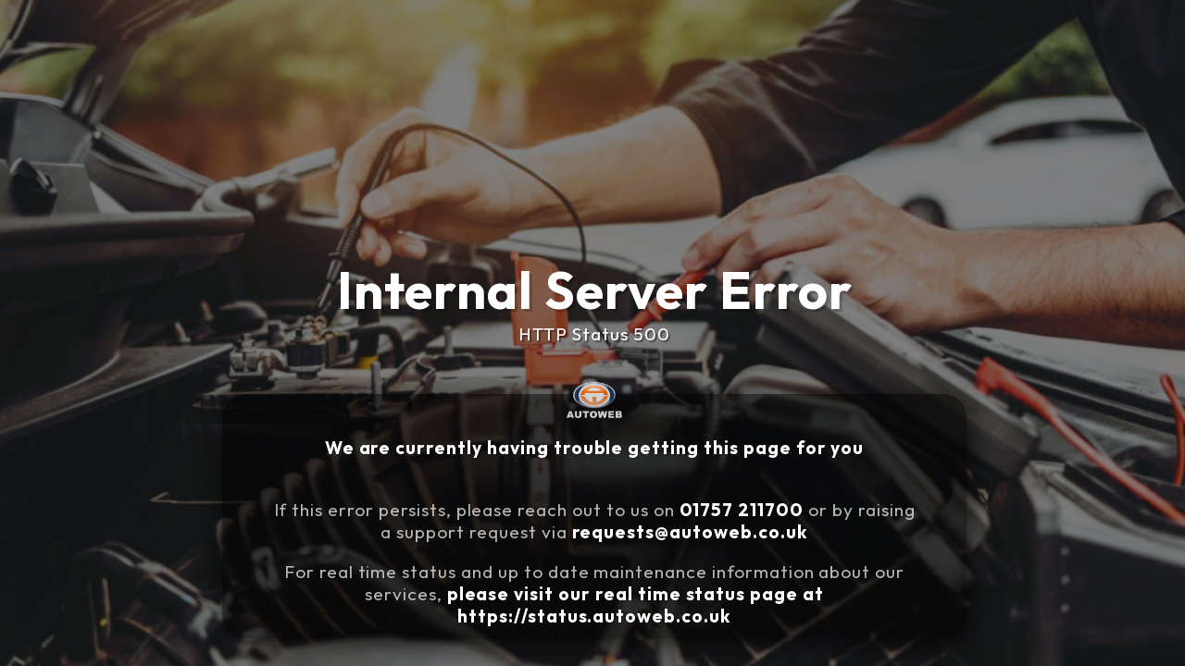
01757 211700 (748, 506)
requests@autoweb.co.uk (706, 524)
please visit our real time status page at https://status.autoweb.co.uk (650, 585)
